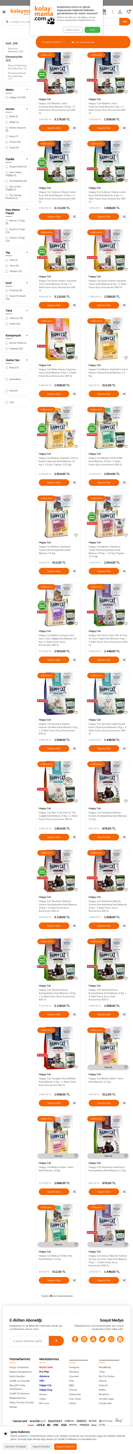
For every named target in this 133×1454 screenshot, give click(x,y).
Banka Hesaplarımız (21, 1377)
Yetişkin (14, 271)
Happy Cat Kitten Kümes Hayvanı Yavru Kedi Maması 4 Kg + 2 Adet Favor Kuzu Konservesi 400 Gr (57, 372)
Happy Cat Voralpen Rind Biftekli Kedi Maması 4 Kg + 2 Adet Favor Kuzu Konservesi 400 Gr (57, 1082)
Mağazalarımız (18, 1404)
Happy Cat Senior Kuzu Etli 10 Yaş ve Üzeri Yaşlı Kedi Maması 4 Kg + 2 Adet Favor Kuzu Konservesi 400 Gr (108, 640)
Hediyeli (14, 348)
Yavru (12, 265)
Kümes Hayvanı (16, 129)
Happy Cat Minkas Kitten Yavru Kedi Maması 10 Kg (56, 1169)
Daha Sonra (72, 29)
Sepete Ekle (54, 128)
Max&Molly (105, 1373)
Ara (125, 21)
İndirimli (12, 390)
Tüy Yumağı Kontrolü (13, 196)
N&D (71, 1391)
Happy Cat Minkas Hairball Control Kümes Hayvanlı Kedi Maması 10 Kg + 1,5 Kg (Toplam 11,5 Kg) (58, 461)
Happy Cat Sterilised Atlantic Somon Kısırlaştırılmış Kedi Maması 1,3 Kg (108, 816)
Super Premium (16, 297)
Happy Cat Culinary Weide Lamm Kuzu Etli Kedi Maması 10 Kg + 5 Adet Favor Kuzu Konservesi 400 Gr (57, 196)
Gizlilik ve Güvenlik (20, 1386)
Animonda (75, 1400)
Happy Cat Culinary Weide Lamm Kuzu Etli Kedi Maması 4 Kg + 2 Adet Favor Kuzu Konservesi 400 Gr (107, 196)
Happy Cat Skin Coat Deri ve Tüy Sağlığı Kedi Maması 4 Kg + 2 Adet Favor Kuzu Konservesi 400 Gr (58, 816)
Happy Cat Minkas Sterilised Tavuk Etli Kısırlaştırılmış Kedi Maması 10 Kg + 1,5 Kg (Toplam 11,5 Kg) (106, 551)
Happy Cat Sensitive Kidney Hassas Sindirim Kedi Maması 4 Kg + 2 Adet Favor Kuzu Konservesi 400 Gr (58, 728)
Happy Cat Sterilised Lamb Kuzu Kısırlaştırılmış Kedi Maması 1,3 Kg (107, 1169)
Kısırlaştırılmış (16, 180)
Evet (92, 29)
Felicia (72, 1409)
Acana (43, 1400)
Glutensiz (14, 318)
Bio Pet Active (107, 1382)
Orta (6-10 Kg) (15, 239)
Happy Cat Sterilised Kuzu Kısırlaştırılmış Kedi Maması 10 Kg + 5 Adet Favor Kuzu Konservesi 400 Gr (57, 994)
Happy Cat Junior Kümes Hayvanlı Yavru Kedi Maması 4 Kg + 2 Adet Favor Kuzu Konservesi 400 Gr (107, 284)
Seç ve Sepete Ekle (83, 42)
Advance (44, 1382)
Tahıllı (13, 323)
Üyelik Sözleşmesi (19, 1399)
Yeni (10, 402)
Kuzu (12, 136)
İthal (12, 367)
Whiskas (74, 1377)
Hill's (41, 1386)
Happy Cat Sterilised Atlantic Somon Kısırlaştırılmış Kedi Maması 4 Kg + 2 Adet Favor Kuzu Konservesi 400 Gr (108, 906)
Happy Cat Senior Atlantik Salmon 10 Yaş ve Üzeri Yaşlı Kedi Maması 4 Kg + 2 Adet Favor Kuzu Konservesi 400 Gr (108, 1260)
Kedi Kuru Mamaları (15, 50)
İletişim (13, 1413)
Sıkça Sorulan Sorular (22, 1408)
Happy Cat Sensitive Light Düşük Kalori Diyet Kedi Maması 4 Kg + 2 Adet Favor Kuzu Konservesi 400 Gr (107, 728)
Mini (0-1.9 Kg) (15, 222)
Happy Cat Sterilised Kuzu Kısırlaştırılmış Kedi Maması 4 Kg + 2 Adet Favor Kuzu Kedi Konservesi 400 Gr (107, 994)
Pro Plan (44, 1377)
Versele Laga (106, 1404)
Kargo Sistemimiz (19, 1373)
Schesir (73, 1395)
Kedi (12, 43)
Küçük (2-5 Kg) (15, 231)
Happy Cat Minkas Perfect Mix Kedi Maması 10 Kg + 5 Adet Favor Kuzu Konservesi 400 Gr (105, 461)
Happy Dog (45, 1395)
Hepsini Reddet (41, 1446)
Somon (13, 141)
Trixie (102, 1377)
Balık (12, 116)
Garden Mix (105, 1409)
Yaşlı (11, 259)
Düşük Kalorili (16, 166)
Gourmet (74, 1382)
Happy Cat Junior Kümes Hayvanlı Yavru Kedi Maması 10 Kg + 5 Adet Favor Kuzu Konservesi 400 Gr (57, 285)
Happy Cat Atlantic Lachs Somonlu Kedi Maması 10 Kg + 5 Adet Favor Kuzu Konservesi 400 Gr (57, 108)
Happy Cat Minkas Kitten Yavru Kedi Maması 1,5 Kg (106, 1080)
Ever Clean (75, 1404)
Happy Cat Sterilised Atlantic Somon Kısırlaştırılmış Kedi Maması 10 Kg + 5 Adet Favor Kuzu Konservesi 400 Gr (58, 906)
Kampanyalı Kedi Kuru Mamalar (17, 76)
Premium (14, 290)
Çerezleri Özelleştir (15, 1446)
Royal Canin (46, 1373)
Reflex (102, 1395)
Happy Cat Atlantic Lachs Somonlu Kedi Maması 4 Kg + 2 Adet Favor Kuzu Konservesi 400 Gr (107, 108)
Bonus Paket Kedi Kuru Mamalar (17, 67)
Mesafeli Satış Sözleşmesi (17, 1393)
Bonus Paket (16, 342)
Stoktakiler (13, 379)
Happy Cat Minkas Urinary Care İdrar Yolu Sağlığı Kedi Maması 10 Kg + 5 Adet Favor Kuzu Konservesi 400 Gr (57, 640)
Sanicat (103, 1391)
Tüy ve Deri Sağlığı (13, 188)
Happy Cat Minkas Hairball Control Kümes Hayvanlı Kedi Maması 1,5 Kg (108, 372)
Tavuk (12, 147)
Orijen (42, 1404)
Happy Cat (15, 97)
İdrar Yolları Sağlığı (13, 174)
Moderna (104, 1400)
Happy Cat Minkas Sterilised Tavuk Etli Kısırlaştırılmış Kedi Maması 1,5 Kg (54, 550)
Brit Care (44, 1409)
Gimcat (103, 1386)
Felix (71, 1386)
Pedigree (74, 1373)
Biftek (12, 122)
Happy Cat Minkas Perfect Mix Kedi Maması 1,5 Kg (55, 1257)
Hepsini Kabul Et (65, 1446)
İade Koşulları (17, 1382)
